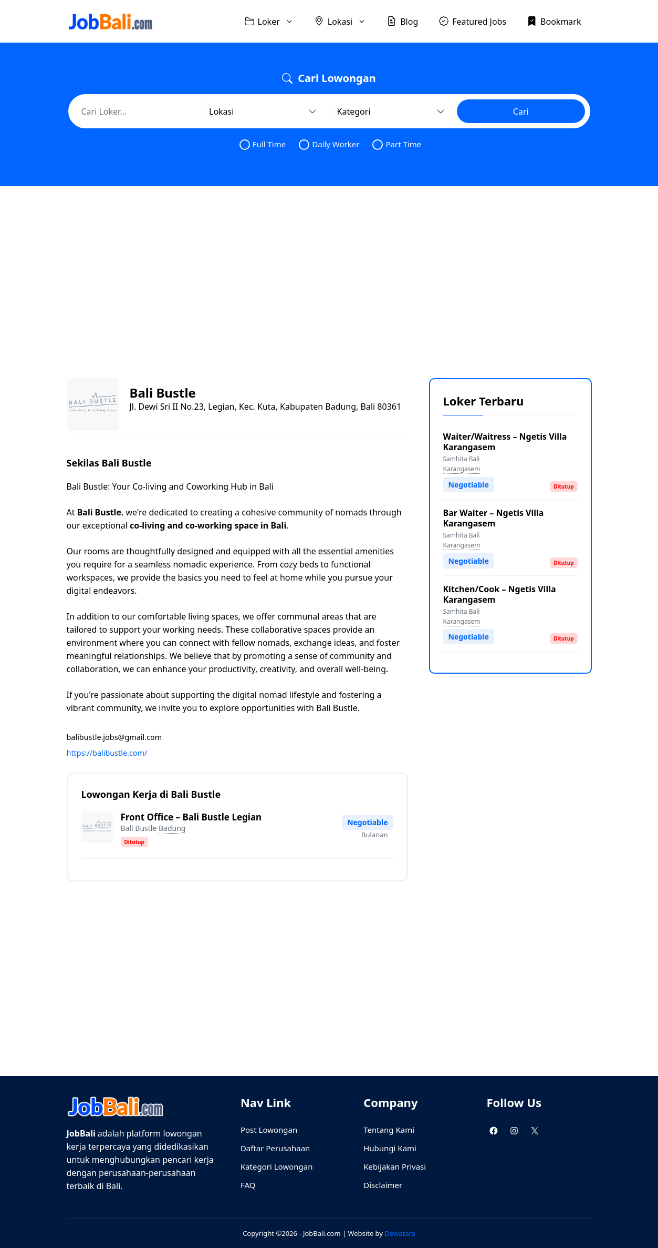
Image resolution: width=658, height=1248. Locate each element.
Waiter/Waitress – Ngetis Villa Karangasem (505, 442)
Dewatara (399, 1233)
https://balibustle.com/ (107, 753)
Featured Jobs (472, 21)
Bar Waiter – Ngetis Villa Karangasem (493, 518)
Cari (521, 111)
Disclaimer (382, 1185)
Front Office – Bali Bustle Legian (191, 817)
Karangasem (462, 468)
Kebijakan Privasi (394, 1166)
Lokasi (346, 21)
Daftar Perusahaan (275, 1148)
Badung (172, 828)
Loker (274, 21)
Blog (402, 21)
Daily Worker (329, 144)
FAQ (248, 1185)
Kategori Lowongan (277, 1166)
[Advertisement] (329, 273)
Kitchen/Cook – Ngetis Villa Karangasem (499, 594)
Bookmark (554, 21)
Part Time (396, 144)
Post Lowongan (269, 1129)
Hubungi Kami (389, 1148)
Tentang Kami (388, 1129)
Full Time (262, 144)
